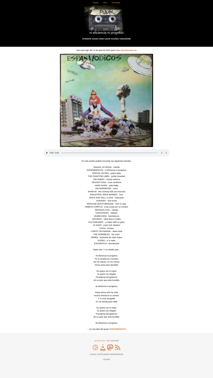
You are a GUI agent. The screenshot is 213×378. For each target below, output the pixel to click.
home (95, 2)
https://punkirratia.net (126, 50)
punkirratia (100, 340)
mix (105, 2)
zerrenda (116, 2)
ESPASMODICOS (117, 329)
